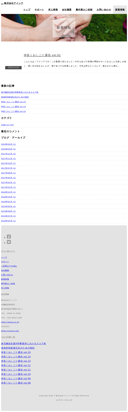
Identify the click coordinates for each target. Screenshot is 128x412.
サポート (39, 9)
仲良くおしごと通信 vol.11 (16, 370)
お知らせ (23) (7, 125)
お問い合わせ (104, 9)
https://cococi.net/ (10, 331)
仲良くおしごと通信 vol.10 (16, 374)
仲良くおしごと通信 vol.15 (13, 102)
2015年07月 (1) (8, 216)
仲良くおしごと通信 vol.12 (16, 365)
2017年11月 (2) (8, 159)
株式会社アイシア (13, 3)
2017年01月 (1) (8, 187)
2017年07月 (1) (8, 168)
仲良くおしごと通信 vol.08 (16, 383)
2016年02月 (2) (8, 202)
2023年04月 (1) (8, 144)
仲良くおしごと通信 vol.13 (13, 111)
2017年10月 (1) (8, 163)
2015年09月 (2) (8, 206)
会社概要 (67, 9)
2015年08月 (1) (8, 211)
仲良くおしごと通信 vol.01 (42, 55)
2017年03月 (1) (8, 182)
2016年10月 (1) (8, 197)
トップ (26, 9)
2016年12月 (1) (8, 192)
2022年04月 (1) (8, 149)
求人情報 (53, 9)
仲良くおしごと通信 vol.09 (16, 378)
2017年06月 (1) (8, 173)
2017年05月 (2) (8, 178)
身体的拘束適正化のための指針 (15, 97)
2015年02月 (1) (8, 221)
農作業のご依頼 (84, 9)
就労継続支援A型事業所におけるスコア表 (19, 92)
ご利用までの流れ (9, 266)
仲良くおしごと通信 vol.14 (13, 107)
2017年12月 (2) (8, 154)
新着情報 (120, 9)
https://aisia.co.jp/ (10, 322)
